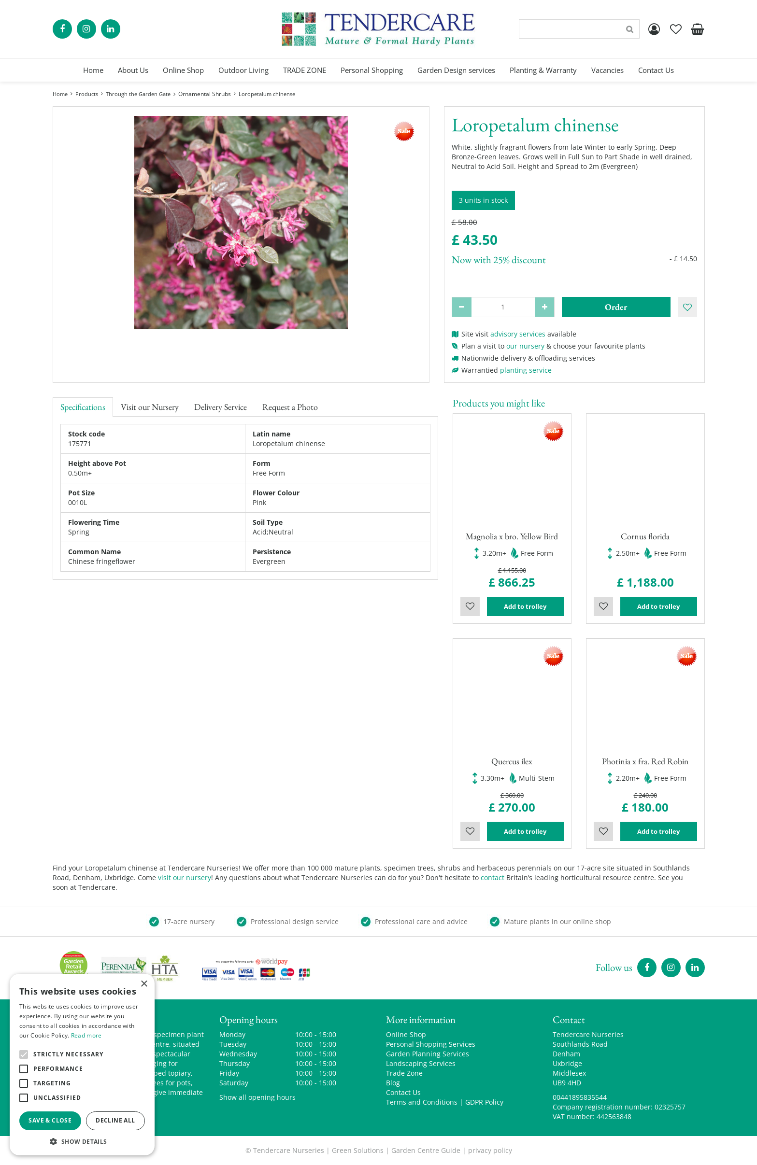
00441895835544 (580, 1097)
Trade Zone (404, 1073)
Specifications (82, 406)
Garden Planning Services (427, 1053)
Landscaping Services (421, 1063)
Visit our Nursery (150, 406)
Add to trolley (525, 606)
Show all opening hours (257, 1097)
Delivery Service (220, 406)
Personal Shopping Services (430, 1044)
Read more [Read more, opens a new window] (86, 1035)
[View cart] (697, 29)
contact (492, 877)
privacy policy (490, 1150)
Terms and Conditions (421, 1102)
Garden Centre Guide (425, 1150)
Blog (393, 1082)
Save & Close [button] (50, 1120)
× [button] (143, 984)
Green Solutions (358, 1150)
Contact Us (403, 1092)
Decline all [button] (115, 1120)
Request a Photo (290, 406)
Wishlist (470, 606)
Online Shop (406, 1034)
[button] (82, 1141)
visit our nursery (184, 877)
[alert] (82, 1064)
